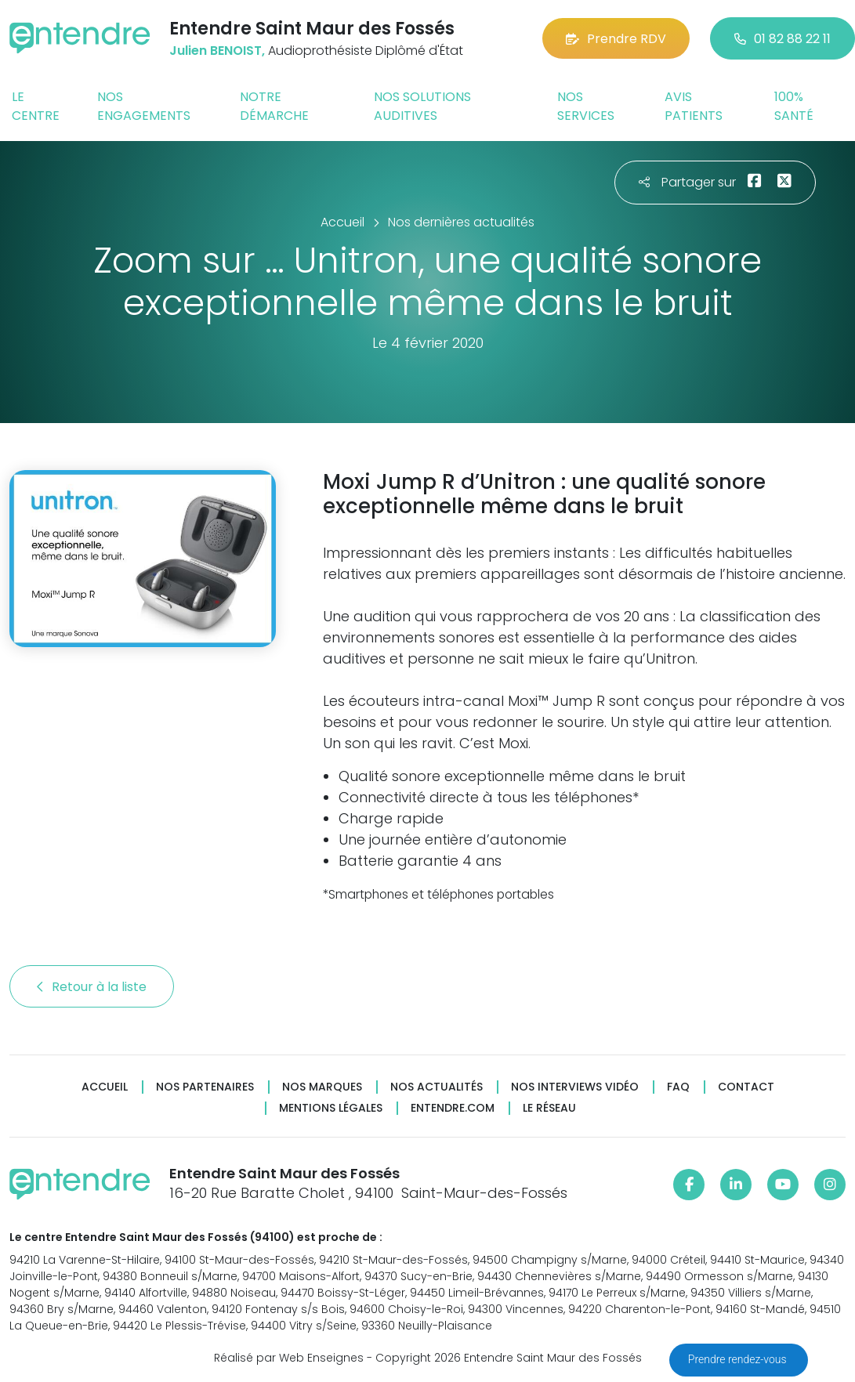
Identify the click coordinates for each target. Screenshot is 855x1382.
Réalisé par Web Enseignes (289, 1358)
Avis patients (694, 106)
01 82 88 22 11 (782, 39)
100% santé (793, 106)
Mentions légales (330, 1108)
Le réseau (549, 1108)
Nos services (585, 106)
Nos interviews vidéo (575, 1087)
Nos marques (322, 1087)
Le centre (36, 106)
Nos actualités (436, 1087)
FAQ (678, 1087)
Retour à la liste (92, 987)
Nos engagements (143, 106)
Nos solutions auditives (422, 106)
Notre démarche (274, 106)
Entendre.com (453, 1108)
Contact (746, 1087)
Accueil (105, 1087)
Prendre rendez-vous (738, 1359)
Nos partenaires (205, 1087)
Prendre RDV (616, 39)
